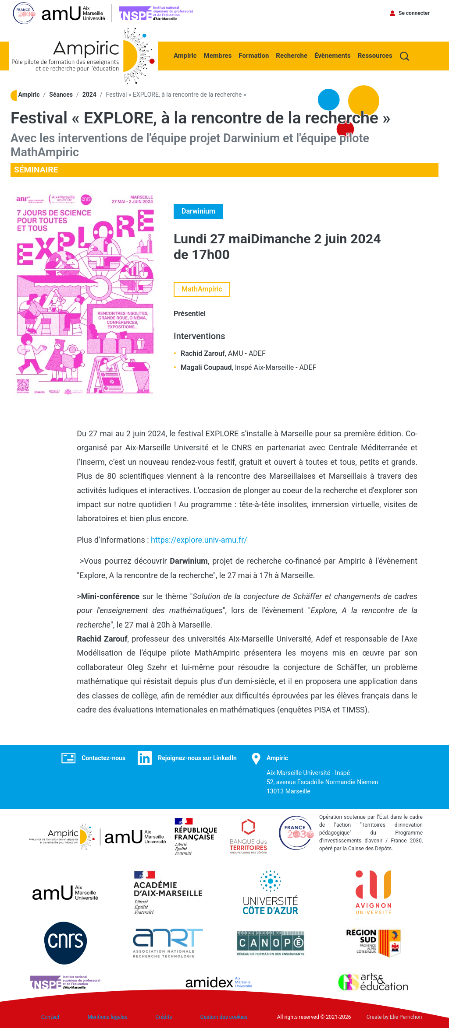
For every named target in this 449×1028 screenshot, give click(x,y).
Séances (61, 94)
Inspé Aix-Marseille (264, 367)
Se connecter (414, 13)
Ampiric (185, 56)
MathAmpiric (202, 289)
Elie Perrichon (406, 1017)
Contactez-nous (103, 757)
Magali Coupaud (206, 367)
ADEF (257, 353)
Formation (254, 56)
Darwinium (198, 211)
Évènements (332, 56)
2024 (89, 94)
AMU (235, 353)
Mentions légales (108, 1017)
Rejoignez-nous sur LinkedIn (197, 757)
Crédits (164, 1017)
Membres (218, 56)
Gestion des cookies (224, 1017)
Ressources (375, 56)
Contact (50, 1017)
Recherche (291, 56)
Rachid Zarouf (203, 353)
